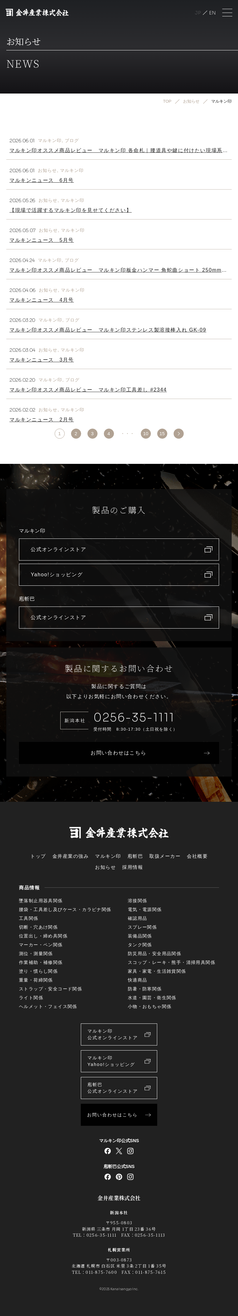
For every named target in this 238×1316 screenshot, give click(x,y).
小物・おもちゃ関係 (150, 1006)
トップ (38, 856)
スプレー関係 (142, 927)
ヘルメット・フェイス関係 (48, 1006)
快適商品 (137, 980)
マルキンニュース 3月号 (41, 359)
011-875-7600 (101, 1272)
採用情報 (132, 867)
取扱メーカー (165, 856)
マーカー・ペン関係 (41, 944)
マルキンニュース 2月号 (41, 419)
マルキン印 (50, 140)
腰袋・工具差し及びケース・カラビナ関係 (65, 909)
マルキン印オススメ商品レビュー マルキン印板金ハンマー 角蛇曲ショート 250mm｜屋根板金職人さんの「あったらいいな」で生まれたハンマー (118, 272)
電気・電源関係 (145, 909)
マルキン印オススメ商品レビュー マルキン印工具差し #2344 (88, 389)
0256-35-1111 (134, 717)
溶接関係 (137, 900)
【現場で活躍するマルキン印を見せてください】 (70, 210)
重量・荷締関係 (36, 980)
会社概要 (197, 856)
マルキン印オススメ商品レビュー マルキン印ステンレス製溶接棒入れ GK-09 (107, 330)
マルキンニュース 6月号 (41, 180)
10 (145, 433)
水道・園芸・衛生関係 (152, 997)
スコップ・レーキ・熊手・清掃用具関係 (171, 962)
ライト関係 (31, 997)
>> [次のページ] (179, 434)
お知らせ (47, 170)
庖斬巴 (135, 856)
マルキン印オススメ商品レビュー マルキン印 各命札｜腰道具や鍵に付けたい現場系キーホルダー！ (118, 153)
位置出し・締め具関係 (43, 935)
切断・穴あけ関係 (38, 927)
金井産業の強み (70, 856)
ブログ (72, 140)
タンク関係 (140, 944)
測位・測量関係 (36, 953)
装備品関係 (140, 935)
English (212, 12)
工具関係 (29, 918)
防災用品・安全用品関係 (154, 953)
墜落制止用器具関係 (41, 900)
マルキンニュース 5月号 (41, 240)
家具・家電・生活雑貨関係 (157, 971)
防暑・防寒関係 (145, 988)
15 (162, 433)
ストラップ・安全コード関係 (50, 988)
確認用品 (137, 918)
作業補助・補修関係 (41, 962)
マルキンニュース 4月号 (41, 300)
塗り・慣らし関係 (38, 971)
